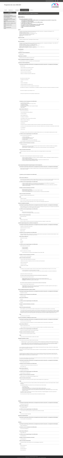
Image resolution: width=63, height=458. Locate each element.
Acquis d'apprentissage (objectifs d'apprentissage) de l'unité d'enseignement (10, 16)
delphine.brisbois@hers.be (23, 445)
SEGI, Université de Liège (42, 457)
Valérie (23, 47)
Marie (29, 44)
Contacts (5, 28)
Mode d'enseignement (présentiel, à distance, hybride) (9, 21)
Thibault (34, 44)
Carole (37, 45)
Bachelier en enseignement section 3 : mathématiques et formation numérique (29, 39)
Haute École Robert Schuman (34, 456)
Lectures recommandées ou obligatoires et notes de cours (10, 23)
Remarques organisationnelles (7, 27)
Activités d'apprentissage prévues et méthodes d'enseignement (9, 19)
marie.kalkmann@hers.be (23, 448)
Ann (31, 47)
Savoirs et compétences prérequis (8, 18)
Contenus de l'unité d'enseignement (8, 15)
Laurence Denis (27, 457)
